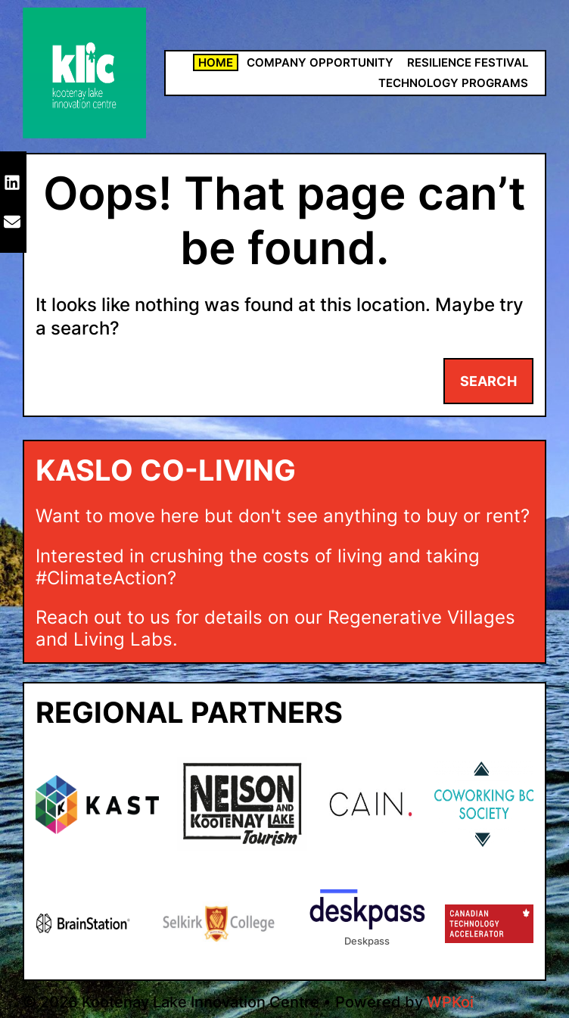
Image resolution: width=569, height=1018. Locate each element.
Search (488, 381)
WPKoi (450, 1002)
